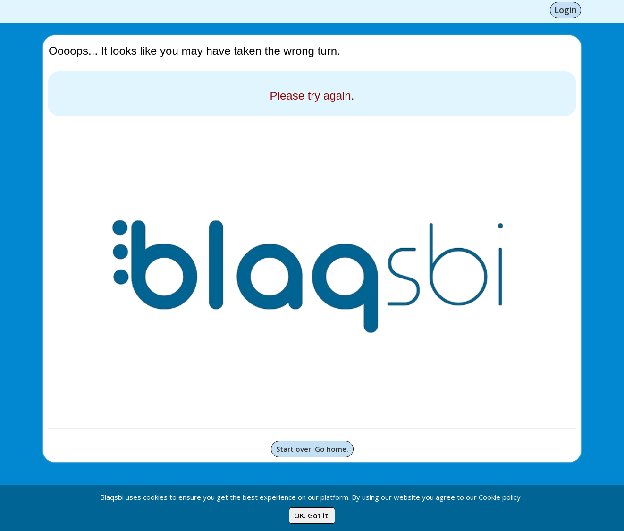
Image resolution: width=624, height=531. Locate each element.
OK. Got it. (312, 515)
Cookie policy (500, 497)
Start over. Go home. (312, 449)
